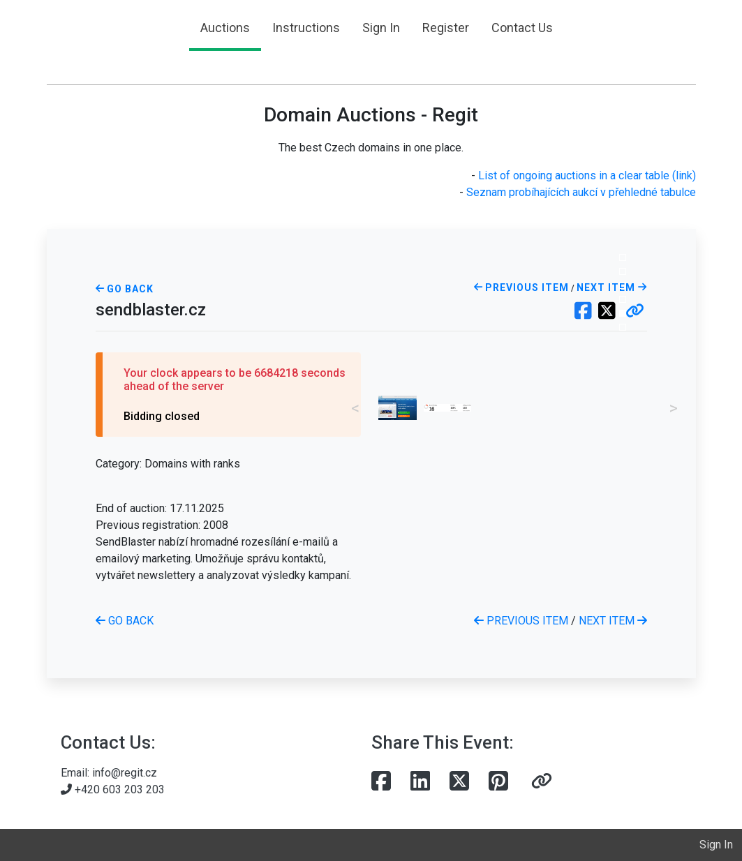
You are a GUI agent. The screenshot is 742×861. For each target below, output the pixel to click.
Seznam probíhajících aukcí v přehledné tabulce (581, 192)
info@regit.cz (124, 772)
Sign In (381, 27)
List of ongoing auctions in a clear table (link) (587, 175)
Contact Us (522, 27)
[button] (635, 312)
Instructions (306, 27)
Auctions (225, 27)
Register (445, 27)
